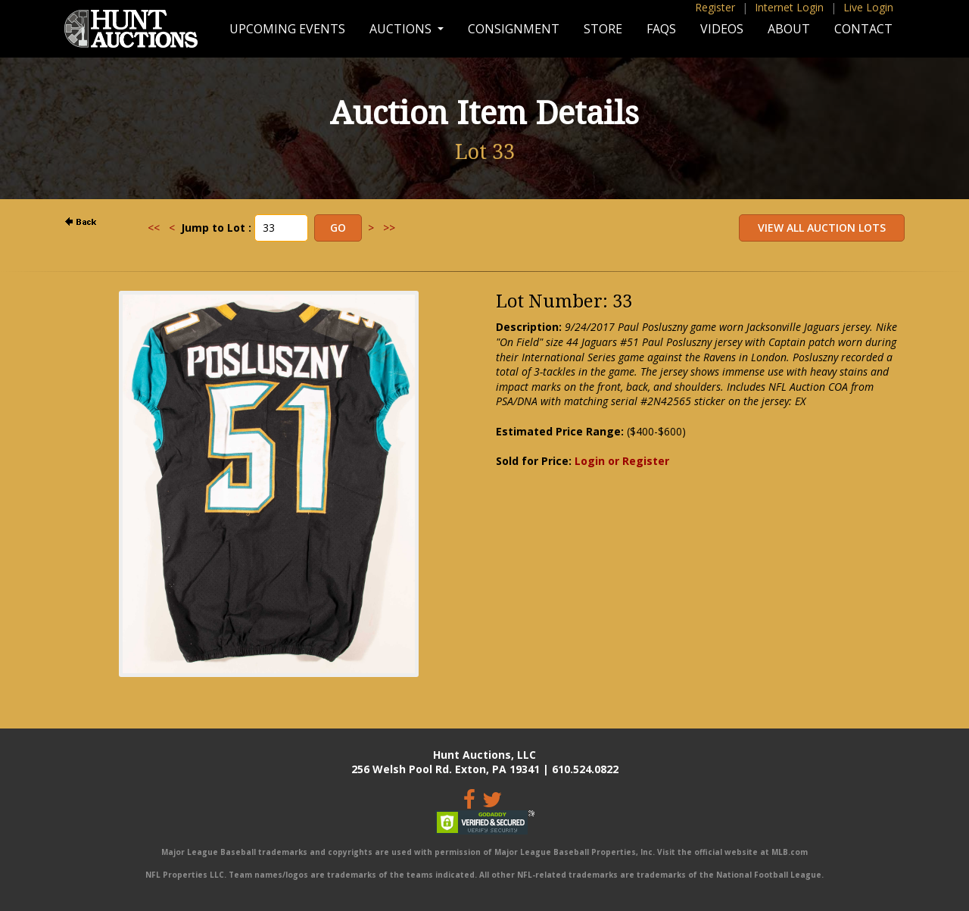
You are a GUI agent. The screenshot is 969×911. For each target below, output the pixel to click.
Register (715, 7)
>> (389, 227)
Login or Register (622, 461)
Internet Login (789, 7)
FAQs (661, 28)
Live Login (868, 7)
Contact (863, 28)
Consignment (513, 28)
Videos (721, 28)
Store (603, 28)
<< (154, 227)
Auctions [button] (402, 28)
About (789, 28)
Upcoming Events (287, 28)
